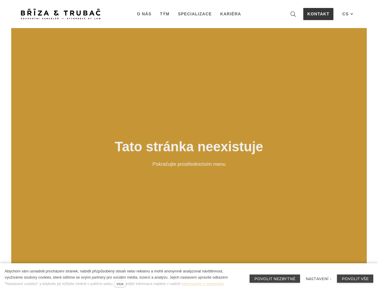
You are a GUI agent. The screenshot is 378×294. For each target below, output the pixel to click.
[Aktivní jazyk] (347, 14)
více (120, 284)
